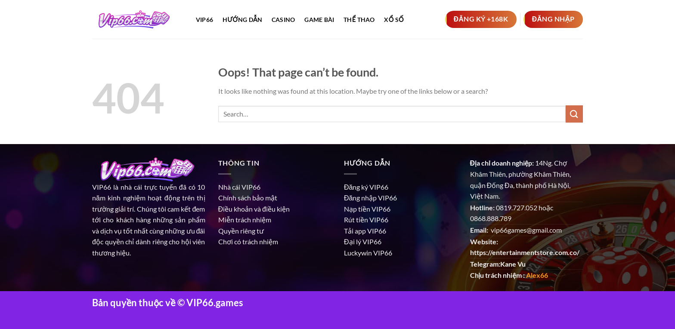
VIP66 (101, 187)
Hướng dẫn (242, 19)
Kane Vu (513, 264)
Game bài (319, 19)
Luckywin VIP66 (368, 253)
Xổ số (393, 19)
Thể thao (359, 19)
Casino (283, 19)
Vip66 (204, 19)
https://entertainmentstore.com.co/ (524, 252)
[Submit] (574, 113)
